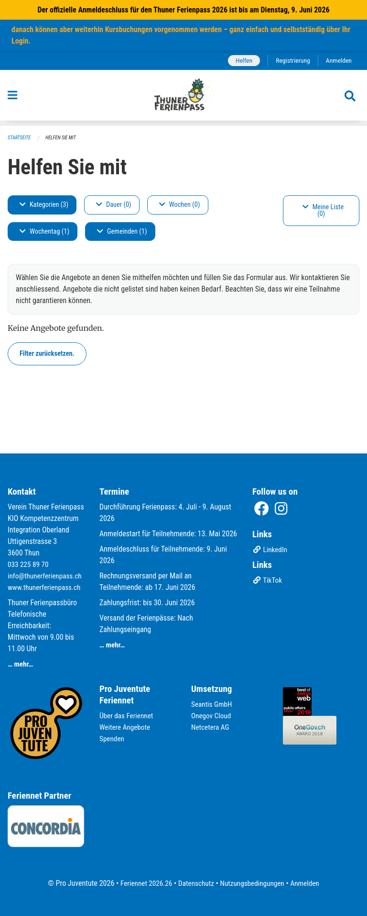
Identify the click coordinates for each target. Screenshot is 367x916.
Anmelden (338, 61)
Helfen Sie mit (63, 138)
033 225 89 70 (29, 552)
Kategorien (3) (44, 205)
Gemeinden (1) (122, 231)
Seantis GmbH (212, 704)
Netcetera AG (211, 727)
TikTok (267, 569)
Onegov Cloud (212, 715)
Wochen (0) (179, 205)
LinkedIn (270, 538)
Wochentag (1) (44, 231)
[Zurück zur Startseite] (184, 98)
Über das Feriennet (127, 715)
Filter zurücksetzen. (47, 354)
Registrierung (291, 61)
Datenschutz (195, 883)
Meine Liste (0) (323, 210)
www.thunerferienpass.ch (46, 587)
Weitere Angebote (126, 727)
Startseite (20, 138)
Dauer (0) (113, 205)
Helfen (240, 61)
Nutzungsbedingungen (253, 883)
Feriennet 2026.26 (143, 883)
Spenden (112, 738)
